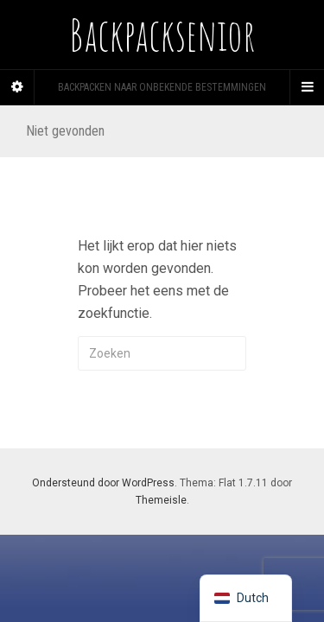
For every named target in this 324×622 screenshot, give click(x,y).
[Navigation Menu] (306, 87)
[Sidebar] (17, 87)
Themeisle (161, 500)
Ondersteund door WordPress (103, 483)
